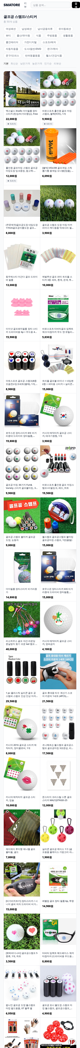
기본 (6, 63)
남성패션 (27, 28)
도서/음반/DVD (32, 48)
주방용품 (52, 35)
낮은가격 (25, 63)
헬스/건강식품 (54, 55)
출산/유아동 (23, 35)
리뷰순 (57, 63)
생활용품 (68, 35)
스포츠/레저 (49, 42)
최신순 (14, 63)
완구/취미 (52, 48)
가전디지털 (30, 42)
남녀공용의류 (45, 28)
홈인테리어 (12, 42)
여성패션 (11, 28)
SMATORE (12, 4)
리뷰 (25, 4)
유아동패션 (65, 28)
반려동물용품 (32, 55)
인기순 (48, 63)
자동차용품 (12, 48)
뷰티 (8, 35)
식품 (38, 35)
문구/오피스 (12, 55)
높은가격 (37, 63)
